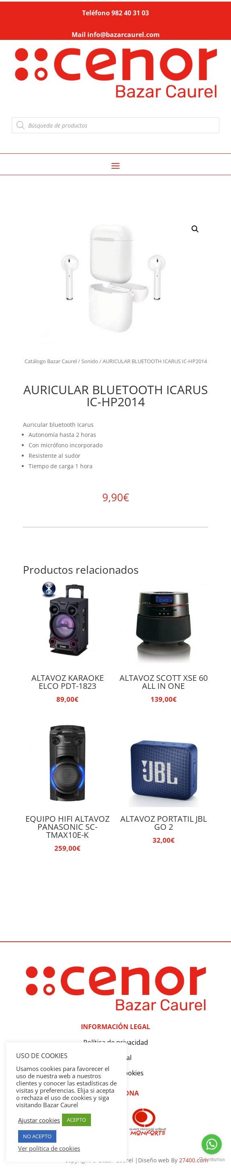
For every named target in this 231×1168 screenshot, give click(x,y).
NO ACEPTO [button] (37, 1136)
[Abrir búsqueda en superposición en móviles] (116, 125)
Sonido (89, 361)
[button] (195, 229)
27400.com (193, 1160)
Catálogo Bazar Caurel (51, 361)
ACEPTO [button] (76, 1119)
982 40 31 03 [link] (130, 12)
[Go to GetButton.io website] (212, 1159)
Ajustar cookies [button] (39, 1120)
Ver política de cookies (49, 1148)
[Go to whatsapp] (212, 1144)
